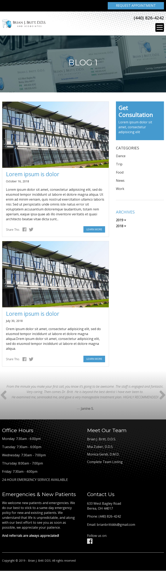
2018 (121, 227)
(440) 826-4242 (149, 18)
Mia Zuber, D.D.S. (100, 447)
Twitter (31, 230)
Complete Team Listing (105, 463)
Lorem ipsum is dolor (32, 175)
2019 (121, 221)
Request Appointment (136, 5)
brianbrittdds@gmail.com (116, 525)
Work (120, 189)
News (120, 181)
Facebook (24, 230)
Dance (121, 157)
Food (119, 173)
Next (3, 396)
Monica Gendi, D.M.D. (103, 455)
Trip (119, 165)
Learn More (94, 230)
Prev (162, 396)
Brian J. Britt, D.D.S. (101, 440)
